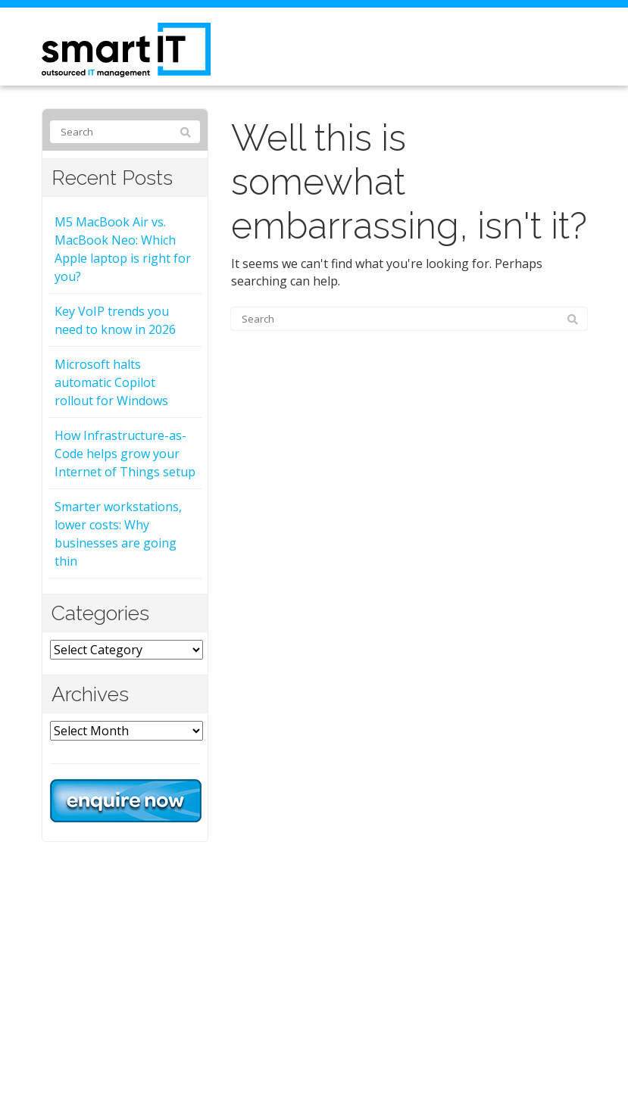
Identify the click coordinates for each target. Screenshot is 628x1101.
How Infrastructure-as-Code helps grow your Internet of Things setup (125, 453)
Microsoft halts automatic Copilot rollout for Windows (111, 382)
